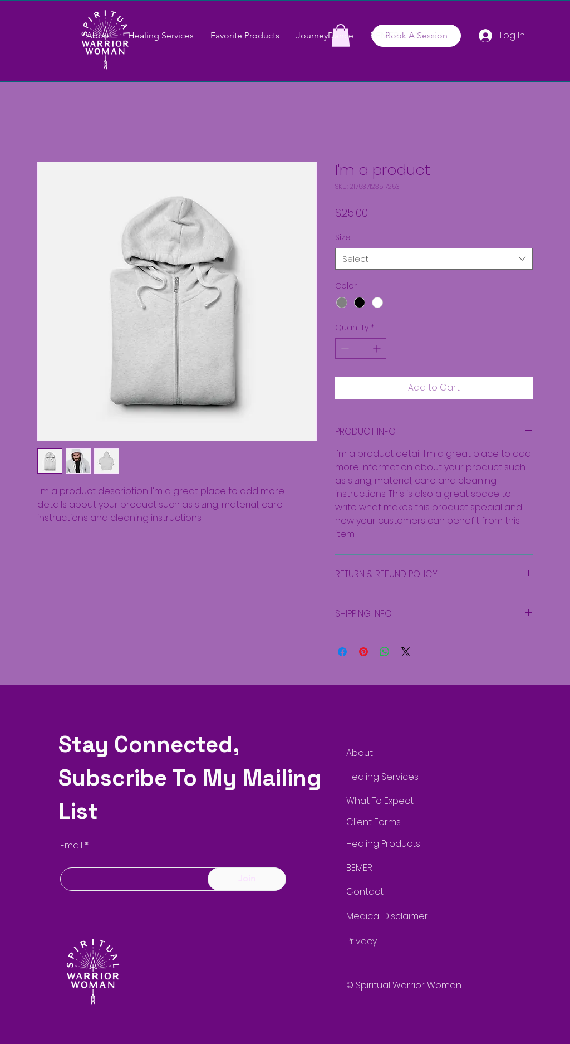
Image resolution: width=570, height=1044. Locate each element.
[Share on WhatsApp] (384, 651)
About (359, 753)
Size (343, 237)
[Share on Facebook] (342, 651)
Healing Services (382, 776)
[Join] (247, 879)
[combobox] (434, 259)
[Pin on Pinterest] (363, 651)
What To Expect (380, 800)
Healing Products (383, 843)
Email (71, 845)
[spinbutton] (361, 348)
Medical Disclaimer (387, 916)
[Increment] (378, 348)
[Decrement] (344, 348)
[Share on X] (405, 651)
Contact (365, 891)
